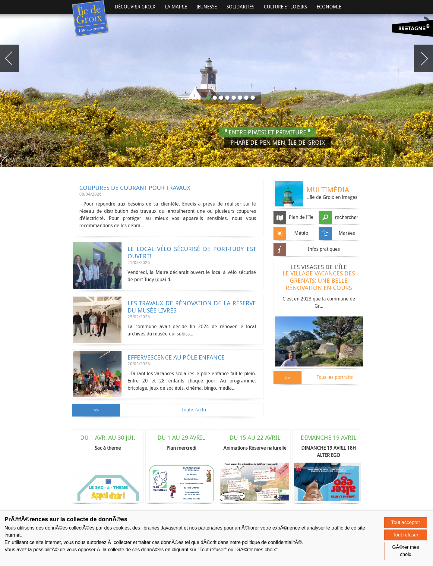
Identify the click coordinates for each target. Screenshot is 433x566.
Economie (329, 6)
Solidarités (240, 6)
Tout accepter (405, 522)
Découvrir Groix (135, 6)
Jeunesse (207, 6)
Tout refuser (405, 534)
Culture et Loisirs (285, 6)
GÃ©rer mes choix (405, 551)
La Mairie (176, 6)
